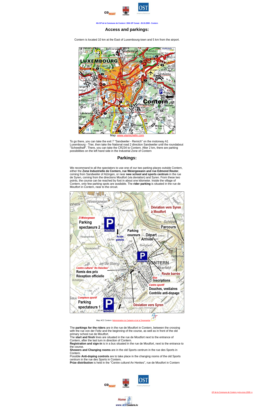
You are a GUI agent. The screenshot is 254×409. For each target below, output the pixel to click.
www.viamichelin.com (130, 135)
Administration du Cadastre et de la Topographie (131, 320)
